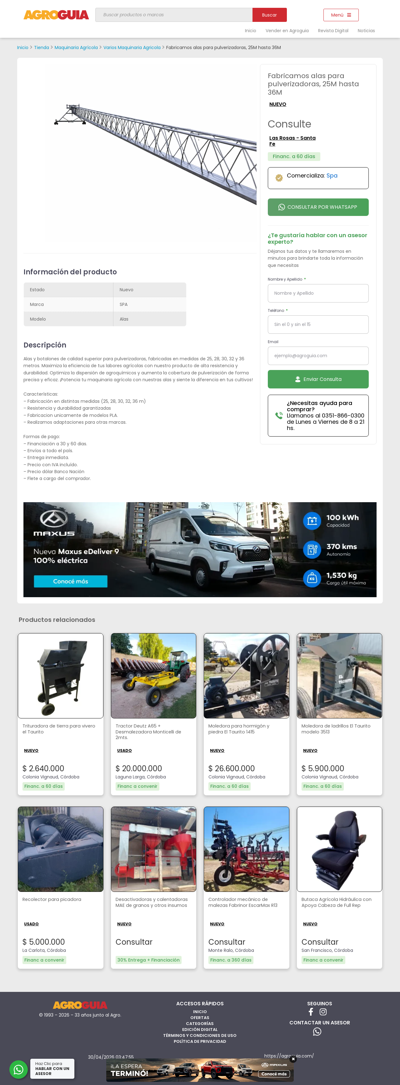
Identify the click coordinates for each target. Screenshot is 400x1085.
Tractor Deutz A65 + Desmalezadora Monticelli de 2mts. (151, 733)
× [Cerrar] (293, 1059)
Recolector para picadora (54, 899)
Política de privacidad (200, 1041)
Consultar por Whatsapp (317, 207)
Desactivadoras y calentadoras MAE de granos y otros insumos (153, 906)
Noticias (366, 31)
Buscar (269, 15)
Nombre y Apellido (285, 279)
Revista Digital (333, 31)
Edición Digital (200, 1029)
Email (273, 341)
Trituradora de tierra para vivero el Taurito (54, 729)
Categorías (200, 1023)
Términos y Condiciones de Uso (200, 1035)
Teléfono (276, 310)
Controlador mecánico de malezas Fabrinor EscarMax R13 (242, 906)
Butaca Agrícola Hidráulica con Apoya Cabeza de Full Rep (339, 902)
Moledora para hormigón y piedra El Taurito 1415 (241, 729)
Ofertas (199, 1017)
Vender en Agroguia (287, 31)
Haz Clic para (52, 1069)
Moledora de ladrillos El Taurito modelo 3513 (339, 729)
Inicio (250, 31)
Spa (332, 175)
